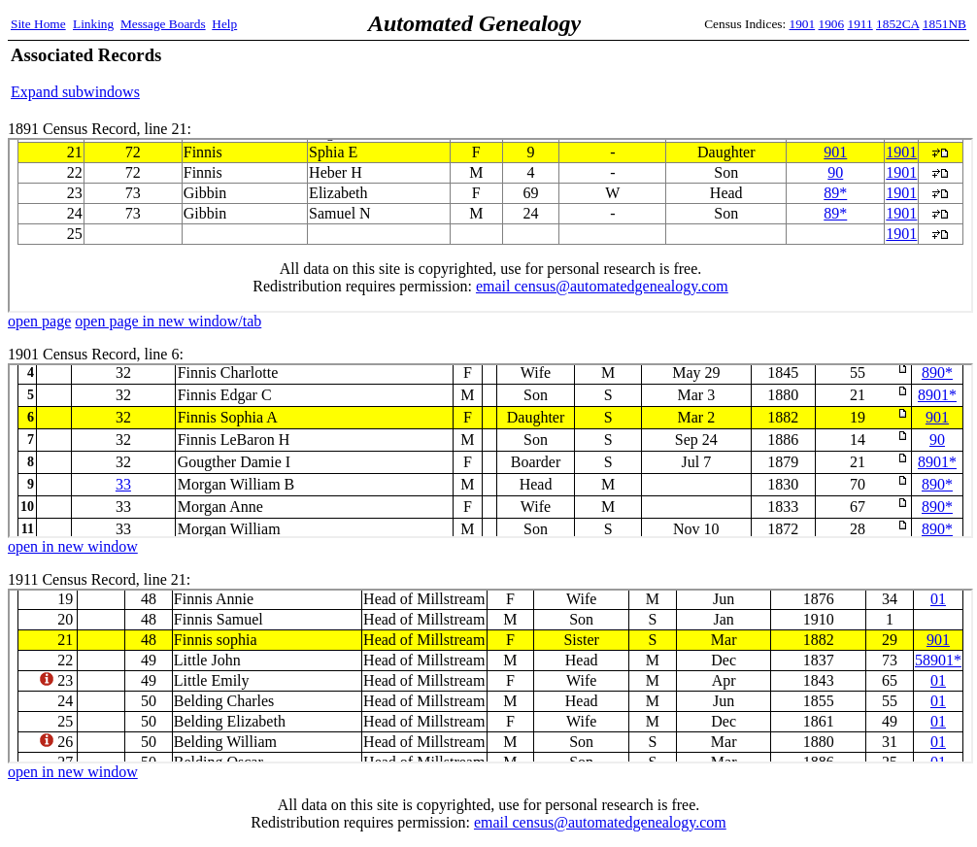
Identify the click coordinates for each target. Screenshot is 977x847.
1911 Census (490, 676)
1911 (860, 24)
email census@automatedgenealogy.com (600, 822)
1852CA (897, 24)
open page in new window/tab (168, 321)
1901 (803, 24)
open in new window (73, 546)
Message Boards (163, 24)
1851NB (944, 24)
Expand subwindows (75, 92)
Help (224, 24)
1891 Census (490, 225)
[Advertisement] (739, 73)
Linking (93, 24)
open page (39, 321)
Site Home (38, 24)
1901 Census (490, 450)
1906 (832, 24)
